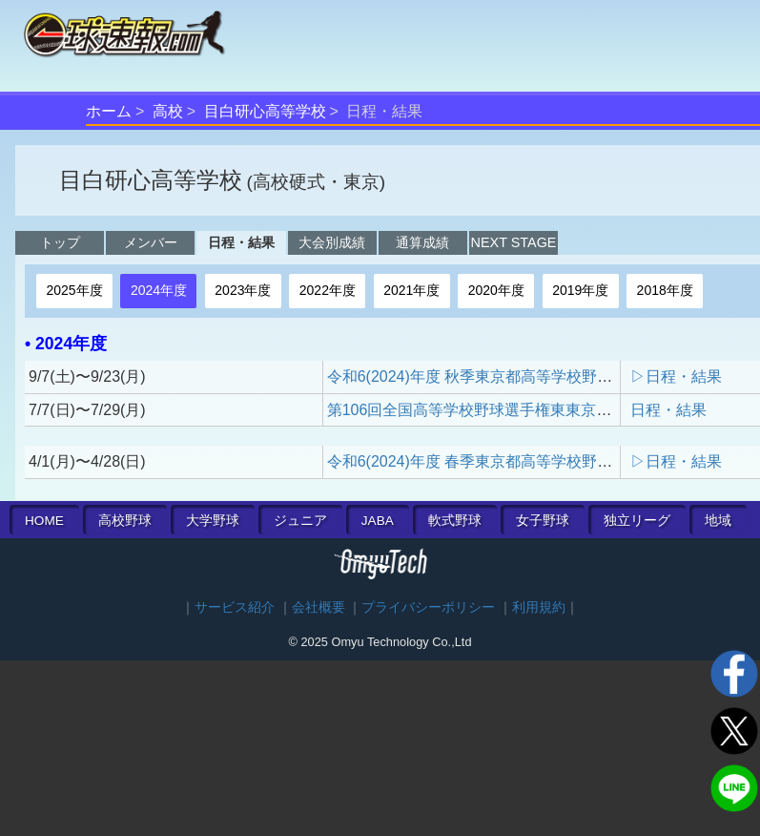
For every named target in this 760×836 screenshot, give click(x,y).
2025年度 (74, 290)
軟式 (455, 520)
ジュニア (300, 520)
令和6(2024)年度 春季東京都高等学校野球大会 (485, 461)
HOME (44, 520)
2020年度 (496, 290)
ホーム (109, 111)
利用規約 (538, 607)
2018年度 (665, 290)
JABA (377, 520)
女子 (542, 520)
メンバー (150, 242)
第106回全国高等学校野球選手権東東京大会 (477, 410)
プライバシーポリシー (428, 607)
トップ (60, 242)
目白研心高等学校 (265, 111)
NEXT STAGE (514, 242)
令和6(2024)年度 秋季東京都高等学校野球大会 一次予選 (518, 376)
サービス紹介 (235, 607)
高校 (168, 111)
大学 (212, 520)
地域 (718, 520)
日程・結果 (241, 242)
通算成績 (422, 242)
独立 (637, 520)
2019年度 (580, 290)
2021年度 (411, 290)
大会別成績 (331, 242)
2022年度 (327, 290)
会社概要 (318, 607)
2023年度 (243, 290)
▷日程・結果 (676, 376)
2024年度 (159, 290)
